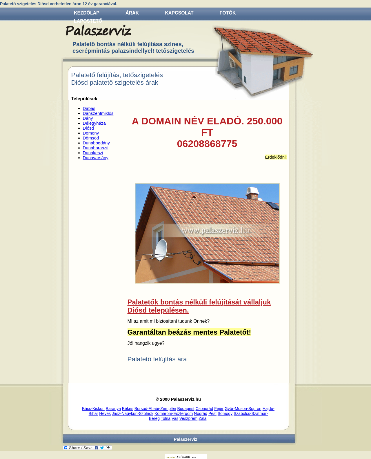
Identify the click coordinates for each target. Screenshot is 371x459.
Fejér (218, 408)
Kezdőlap (86, 12)
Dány (88, 118)
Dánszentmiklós (98, 113)
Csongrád (204, 408)
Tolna (165, 418)
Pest (212, 413)
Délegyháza (94, 123)
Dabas (89, 108)
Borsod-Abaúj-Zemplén (155, 408)
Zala (202, 418)
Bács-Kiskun (93, 408)
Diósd (88, 128)
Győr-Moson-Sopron (243, 408)
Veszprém (188, 418)
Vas (175, 418)
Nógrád (200, 413)
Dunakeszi (93, 152)
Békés (127, 408)
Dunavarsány (95, 157)
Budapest (185, 408)
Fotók (228, 12)
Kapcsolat (179, 12)
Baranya (113, 408)
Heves (105, 413)
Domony (91, 132)
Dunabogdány (96, 142)
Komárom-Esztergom (173, 413)
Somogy (225, 413)
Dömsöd (91, 137)
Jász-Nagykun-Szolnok (132, 413)
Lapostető (88, 21)
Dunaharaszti (95, 147)
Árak (132, 12)
